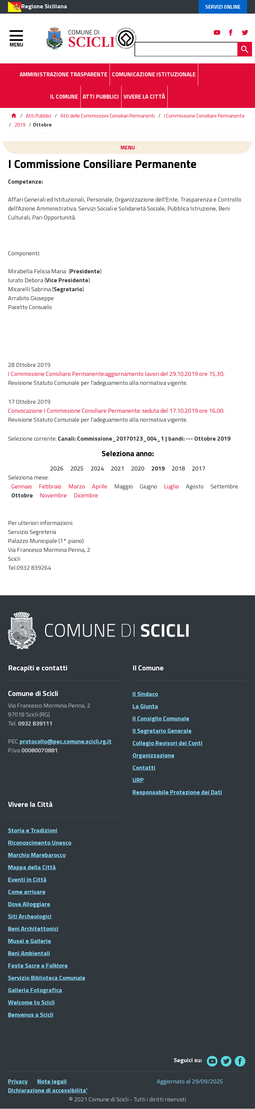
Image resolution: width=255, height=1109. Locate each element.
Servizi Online (222, 7)
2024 (97, 468)
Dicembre (86, 495)
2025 (77, 468)
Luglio (171, 486)
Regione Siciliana (44, 6)
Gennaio (21, 486)
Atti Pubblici (38, 116)
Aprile (99, 486)
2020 (137, 468)
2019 (20, 124)
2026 (56, 468)
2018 (178, 468)
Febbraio (50, 486)
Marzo (76, 486)
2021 (117, 468)
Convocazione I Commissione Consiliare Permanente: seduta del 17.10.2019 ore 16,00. (116, 410)
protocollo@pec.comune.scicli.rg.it (66, 741)
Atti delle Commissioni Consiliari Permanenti (107, 116)
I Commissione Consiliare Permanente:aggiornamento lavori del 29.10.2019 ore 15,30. (116, 373)
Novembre (53, 495)
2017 (198, 468)
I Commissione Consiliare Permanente (204, 116)
